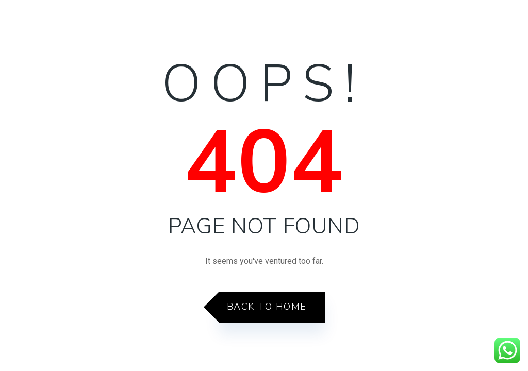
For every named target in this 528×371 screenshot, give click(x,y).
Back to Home (267, 306)
